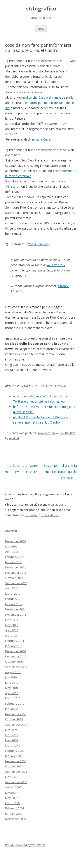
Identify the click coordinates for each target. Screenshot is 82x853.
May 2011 (11, 625)
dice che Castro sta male (43, 97)
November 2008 (15, 761)
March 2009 (12, 745)
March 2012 (12, 594)
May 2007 (11, 798)
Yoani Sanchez (38, 244)
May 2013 (11, 546)
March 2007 (12, 803)
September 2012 (16, 583)
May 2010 (11, 688)
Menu (41, 28)
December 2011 (15, 609)
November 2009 (15, 714)
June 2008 (11, 777)
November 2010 (15, 656)
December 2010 (15, 651)
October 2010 (14, 662)
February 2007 (14, 808)
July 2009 (11, 730)
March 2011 (12, 635)
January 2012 (13, 604)
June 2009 (11, 735)
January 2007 (13, 813)
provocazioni (47, 433)
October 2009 (14, 719)
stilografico (41, 8)
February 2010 (14, 703)
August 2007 (13, 787)
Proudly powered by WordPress (25, 845)
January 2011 (13, 646)
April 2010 (11, 693)
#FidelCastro (56, 265)
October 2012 (14, 578)
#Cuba (14, 260)
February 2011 (14, 641)
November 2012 (15, 573)
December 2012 (15, 567)
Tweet (72, 61)
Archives (11, 530)
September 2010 (16, 667)
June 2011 (11, 620)
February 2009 (14, 751)
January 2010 (13, 709)
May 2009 (11, 740)
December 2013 (15, 541)
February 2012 (14, 599)
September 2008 (16, 772)
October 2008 (14, 766)
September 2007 (16, 782)
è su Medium (56, 504)
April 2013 (11, 552)
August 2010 (13, 672)
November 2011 (15, 614)
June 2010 (11, 683)
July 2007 (11, 793)
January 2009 (13, 756)
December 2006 (15, 819)
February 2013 (14, 557)
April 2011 (11, 630)
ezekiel (14, 438)
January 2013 (13, 562)
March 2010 (12, 698)
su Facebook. (50, 515)
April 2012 (11, 588)
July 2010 (11, 677)
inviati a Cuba (40, 139)
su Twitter (31, 515)
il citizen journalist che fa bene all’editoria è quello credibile (59, 471)
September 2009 (16, 724)
